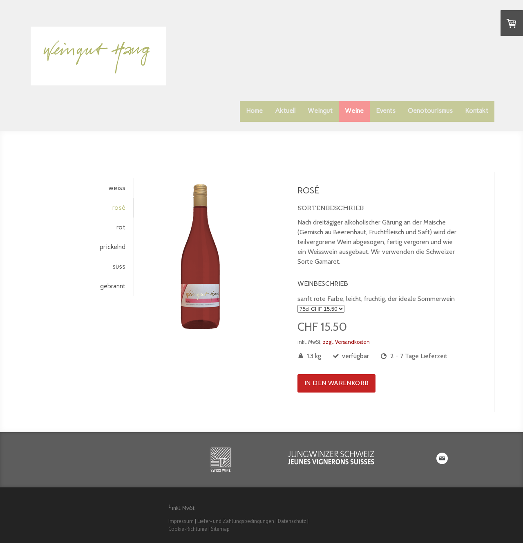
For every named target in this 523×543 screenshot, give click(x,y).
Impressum (181, 521)
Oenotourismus (430, 110)
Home (254, 110)
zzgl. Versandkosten (346, 342)
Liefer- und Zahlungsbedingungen (235, 521)
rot (120, 227)
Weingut (320, 110)
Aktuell (285, 110)
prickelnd (112, 247)
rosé (118, 207)
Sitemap (220, 528)
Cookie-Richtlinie (187, 528)
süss (118, 266)
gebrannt (112, 286)
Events (386, 110)
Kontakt (476, 110)
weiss (116, 188)
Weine (354, 110)
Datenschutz (292, 521)
